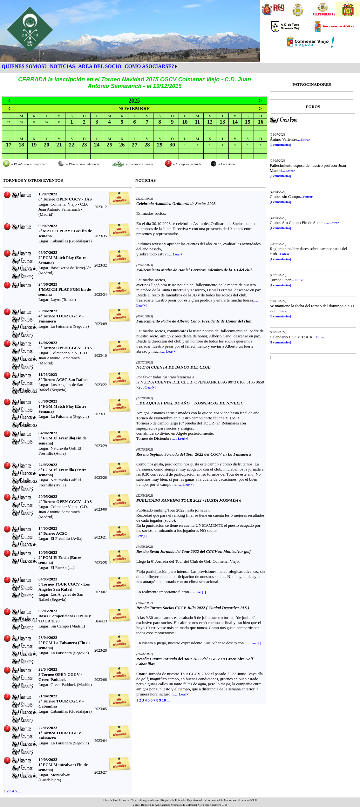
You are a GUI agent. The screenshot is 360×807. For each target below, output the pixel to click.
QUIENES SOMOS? (24, 66)
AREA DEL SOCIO (99, 66)
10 (164, 700)
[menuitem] (24, 66)
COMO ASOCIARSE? (149, 66)
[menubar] (89, 66)
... (19, 791)
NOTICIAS (62, 66)
